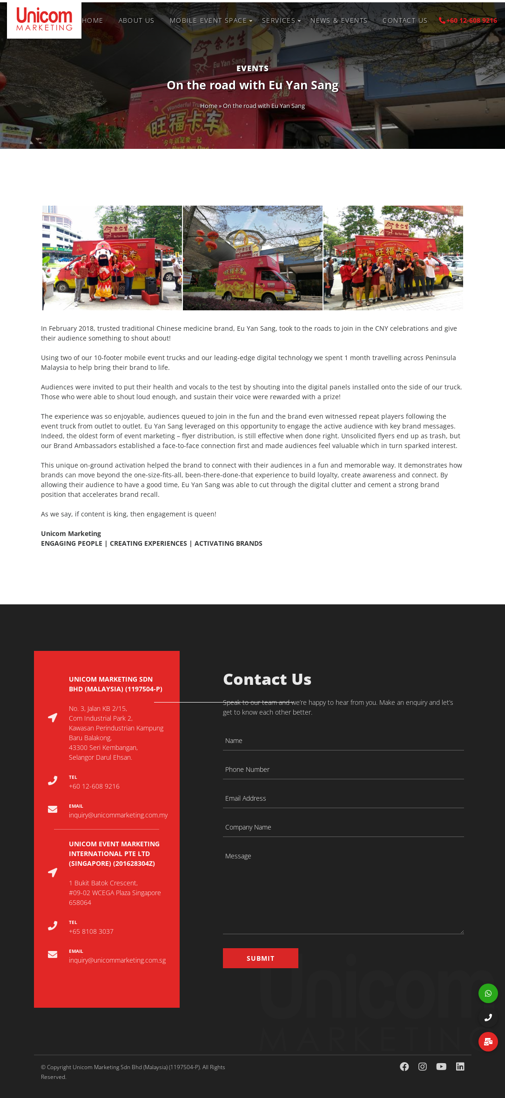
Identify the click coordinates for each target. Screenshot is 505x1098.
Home (93, 20)
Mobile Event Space (208, 20)
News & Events (339, 20)
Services (279, 20)
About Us (137, 20)
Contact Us (405, 20)
